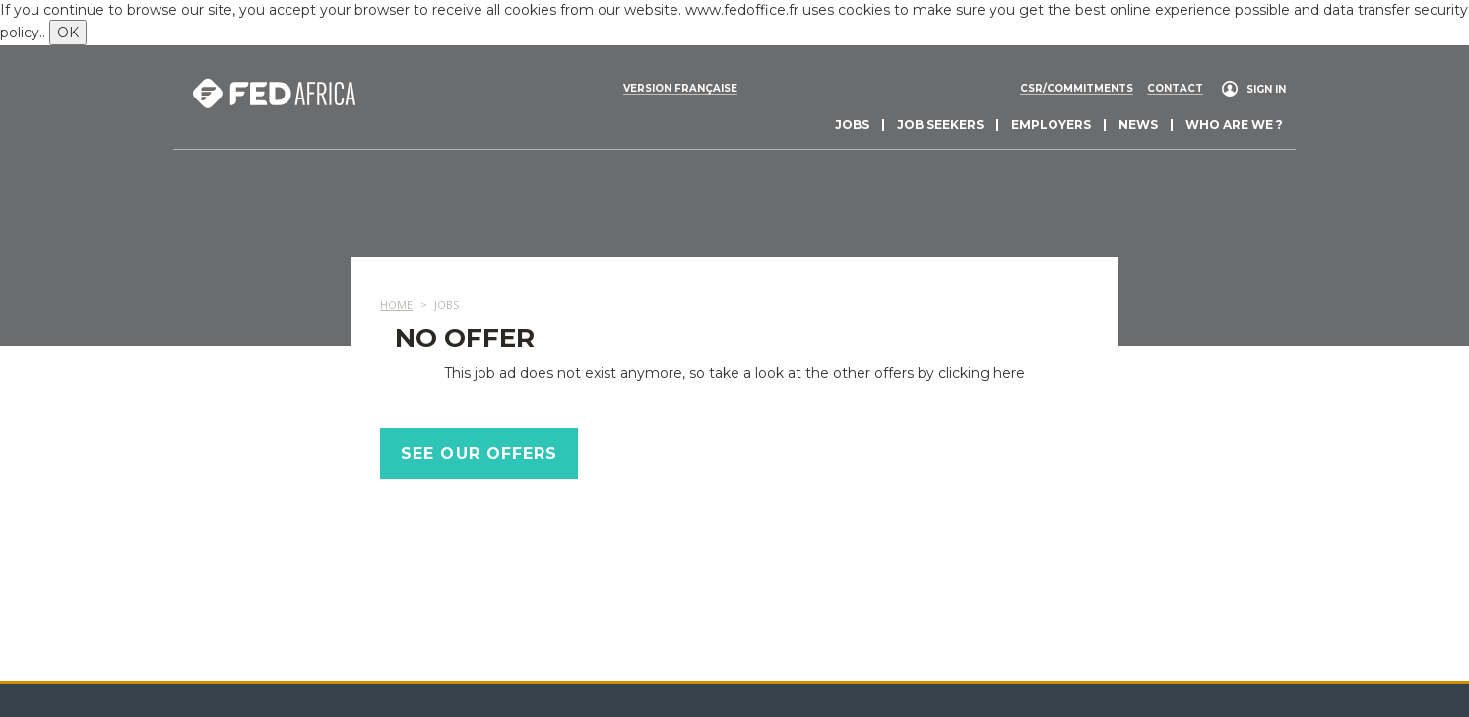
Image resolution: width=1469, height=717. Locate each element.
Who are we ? (1234, 124)
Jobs (852, 124)
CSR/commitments (1076, 89)
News (1138, 124)
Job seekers (940, 124)
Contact (1175, 89)
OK (68, 32)
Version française (680, 89)
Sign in (1266, 89)
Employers (1051, 124)
